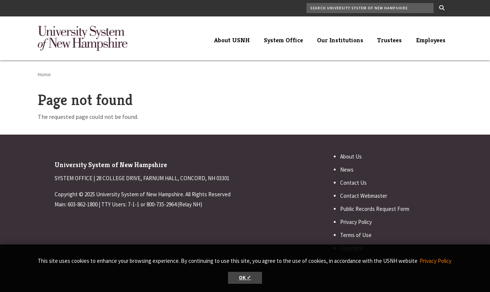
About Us (351, 156)
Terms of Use (356, 235)
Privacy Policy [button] (436, 260)
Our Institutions (340, 40)
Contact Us (353, 182)
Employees (431, 40)
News (347, 169)
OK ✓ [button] (245, 277)
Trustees (389, 40)
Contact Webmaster (363, 195)
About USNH (232, 40)
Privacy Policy (356, 221)
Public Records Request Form (374, 208)
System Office (283, 40)
